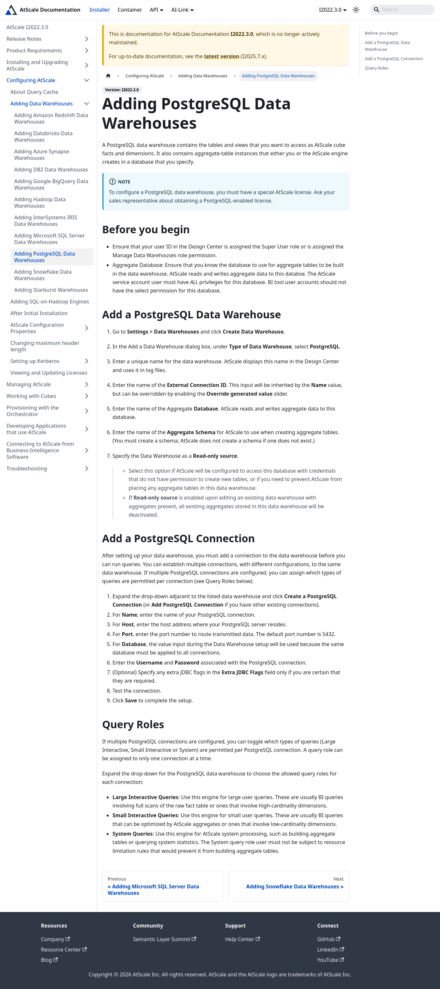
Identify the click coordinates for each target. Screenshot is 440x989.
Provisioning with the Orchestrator (32, 411)
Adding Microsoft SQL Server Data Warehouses (49, 239)
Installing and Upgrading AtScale (37, 65)
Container (130, 9)
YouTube (330, 959)
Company (55, 939)
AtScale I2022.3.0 (27, 27)
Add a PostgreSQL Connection (394, 58)
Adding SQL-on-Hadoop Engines (49, 301)
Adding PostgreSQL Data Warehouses (44, 257)
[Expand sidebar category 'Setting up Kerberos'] (87, 361)
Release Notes (23, 38)
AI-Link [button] (179, 9)
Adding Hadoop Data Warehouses (40, 202)
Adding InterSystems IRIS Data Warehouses (45, 220)
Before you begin (381, 33)
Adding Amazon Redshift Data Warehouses (51, 118)
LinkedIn (330, 949)
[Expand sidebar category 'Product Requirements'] (87, 50)
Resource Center (64, 949)
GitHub (328, 939)
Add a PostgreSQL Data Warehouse (387, 45)
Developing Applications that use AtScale (36, 429)
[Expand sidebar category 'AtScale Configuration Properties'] (87, 328)
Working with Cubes (31, 396)
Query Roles (377, 68)
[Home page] (108, 76)
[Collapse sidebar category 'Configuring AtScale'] (87, 80)
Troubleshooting (26, 468)
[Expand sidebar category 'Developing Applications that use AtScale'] (87, 429)
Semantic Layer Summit (164, 939)
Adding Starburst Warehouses (51, 289)
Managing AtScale (28, 384)
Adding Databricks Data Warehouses (43, 136)
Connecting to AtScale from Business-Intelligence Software (40, 450)
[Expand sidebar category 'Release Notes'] (87, 39)
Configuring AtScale (30, 80)
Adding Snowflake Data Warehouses (43, 275)
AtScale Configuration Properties (37, 328)
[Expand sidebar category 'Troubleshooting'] (87, 468)
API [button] (154, 9)
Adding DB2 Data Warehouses (51, 169)
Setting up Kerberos (34, 361)
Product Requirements (34, 50)
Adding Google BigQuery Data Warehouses (51, 184)
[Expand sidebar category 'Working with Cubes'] (87, 396)
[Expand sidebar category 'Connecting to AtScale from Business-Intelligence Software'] (87, 450)
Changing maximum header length (45, 346)
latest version (221, 56)
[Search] (402, 10)
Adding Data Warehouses (41, 103)
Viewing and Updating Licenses (48, 372)
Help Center (242, 939)
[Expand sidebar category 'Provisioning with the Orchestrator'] (87, 410)
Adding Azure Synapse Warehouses (41, 154)
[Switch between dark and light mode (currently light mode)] (356, 10)
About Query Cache (34, 91)
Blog (49, 959)
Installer (100, 9)
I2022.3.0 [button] (330, 9)
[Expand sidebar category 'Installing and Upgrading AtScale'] (87, 65)
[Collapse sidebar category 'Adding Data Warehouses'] (87, 103)
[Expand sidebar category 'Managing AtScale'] (87, 384)
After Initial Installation (39, 313)
